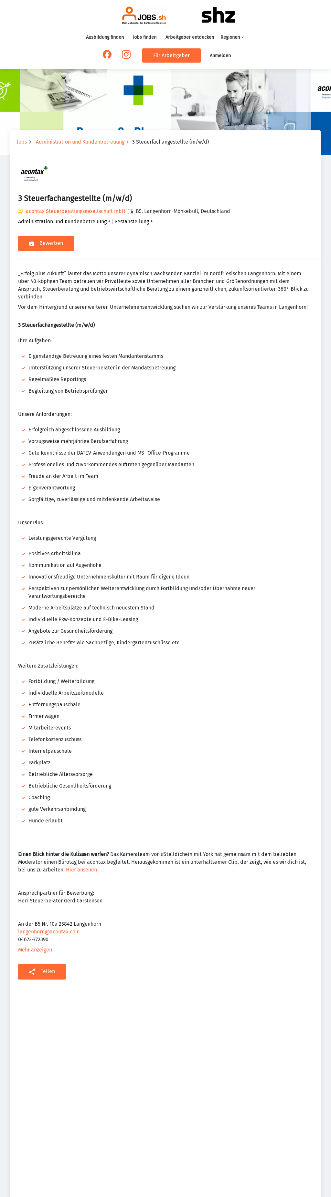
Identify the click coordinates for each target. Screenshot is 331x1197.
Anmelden (220, 55)
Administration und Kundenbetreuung (80, 142)
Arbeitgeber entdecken (190, 37)
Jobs (22, 142)
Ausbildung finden (105, 37)
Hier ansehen (81, 870)
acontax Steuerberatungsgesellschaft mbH (75, 211)
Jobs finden (144, 37)
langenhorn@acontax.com (49, 932)
